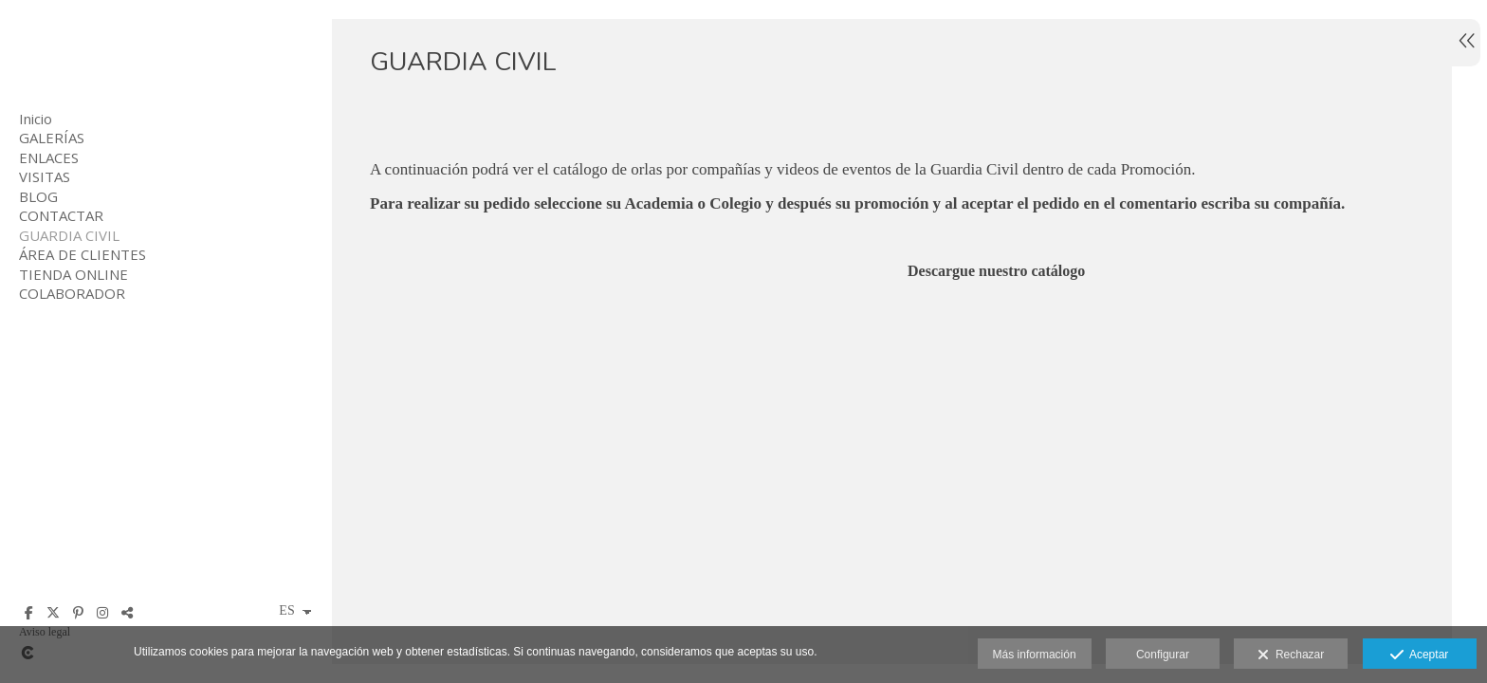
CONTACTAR (61, 215)
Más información (1034, 654)
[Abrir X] (53, 612)
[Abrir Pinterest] (77, 612)
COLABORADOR (72, 293)
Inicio (35, 118)
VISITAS (44, 176)
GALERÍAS (51, 137)
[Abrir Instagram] (102, 612)
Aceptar (1419, 655)
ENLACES (49, 157)
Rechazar (1291, 655)
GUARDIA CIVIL (69, 235)
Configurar (1162, 654)
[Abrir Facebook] (28, 612)
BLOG (38, 196)
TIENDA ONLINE (73, 274)
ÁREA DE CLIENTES (82, 254)
